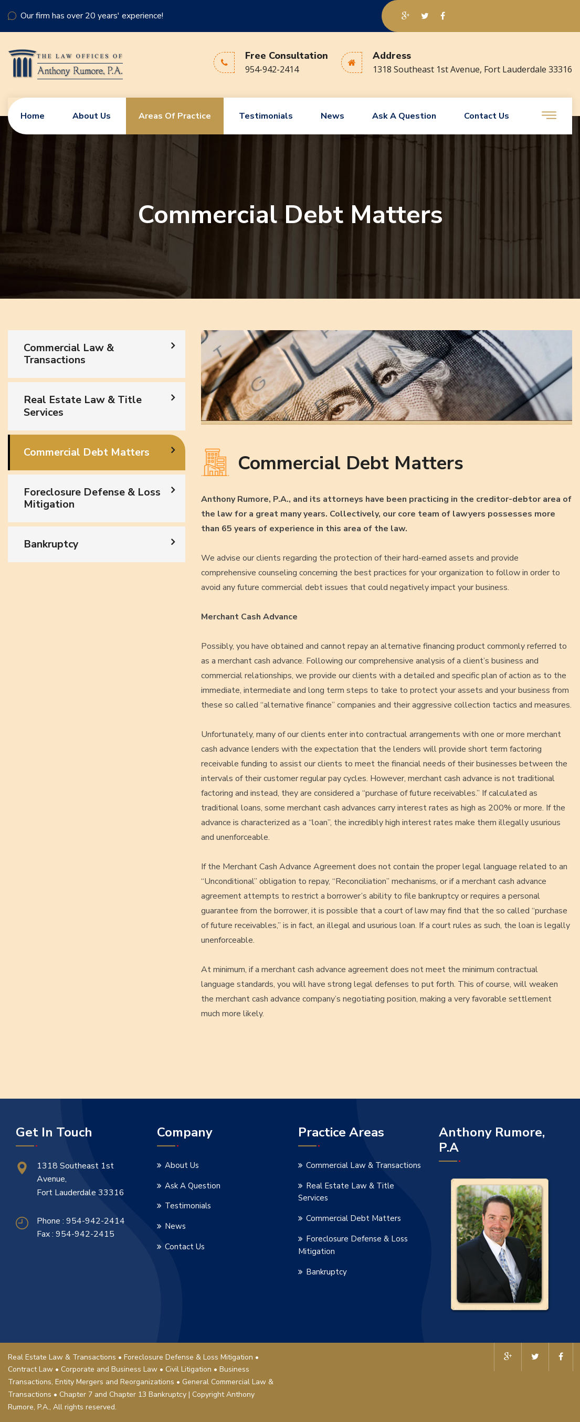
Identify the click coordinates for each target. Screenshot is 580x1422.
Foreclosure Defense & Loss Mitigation (93, 498)
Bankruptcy (52, 544)
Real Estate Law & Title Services (83, 406)
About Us (182, 1165)
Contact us (486, 116)
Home (32, 116)
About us (91, 116)
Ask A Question (404, 116)
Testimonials (266, 116)
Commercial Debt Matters (87, 452)
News (332, 116)
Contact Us (185, 1246)
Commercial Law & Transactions (69, 354)
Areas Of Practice (175, 116)
